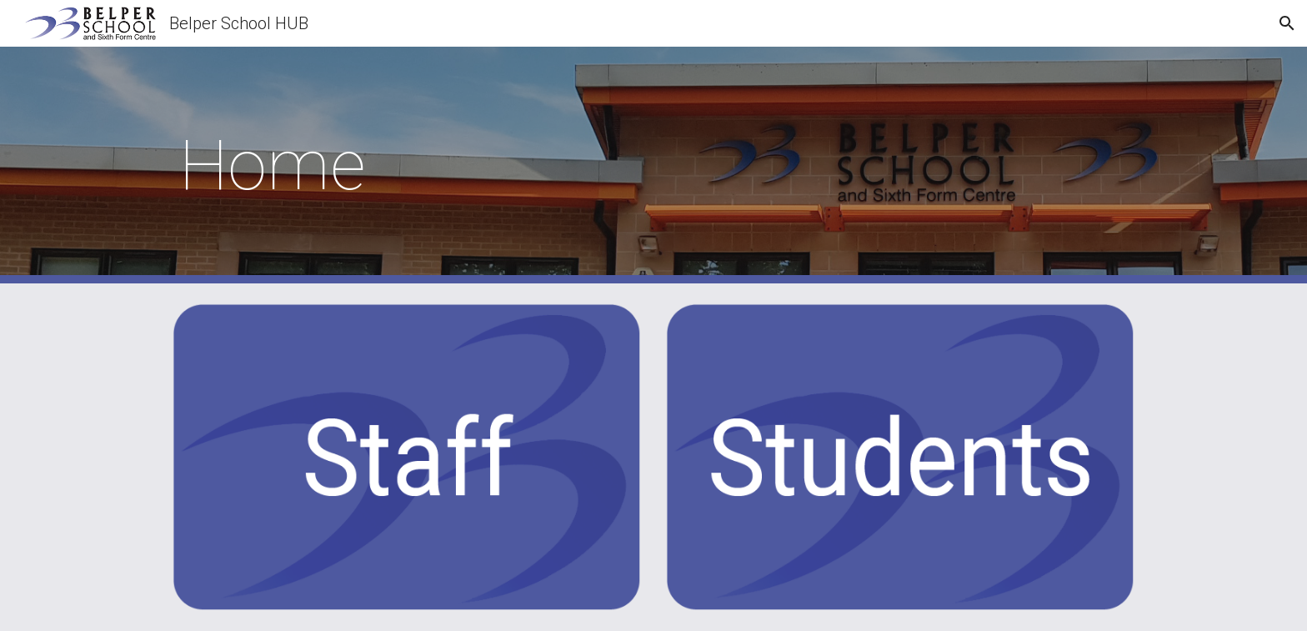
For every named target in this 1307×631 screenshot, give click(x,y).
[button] (1287, 23)
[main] (653, 165)
